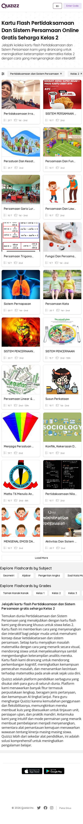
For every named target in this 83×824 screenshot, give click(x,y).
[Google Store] (54, 771)
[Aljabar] (26, 575)
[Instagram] (51, 808)
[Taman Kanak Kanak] (16, 593)
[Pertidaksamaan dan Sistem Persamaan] (36, 74)
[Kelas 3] (72, 593)
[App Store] (32, 771)
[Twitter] (39, 808)
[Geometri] (8, 575)
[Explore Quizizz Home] (10, 5)
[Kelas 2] (56, 593)
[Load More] (41, 558)
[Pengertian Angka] (49, 575)
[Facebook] (45, 808)
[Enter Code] (72, 6)
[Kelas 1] (40, 593)
